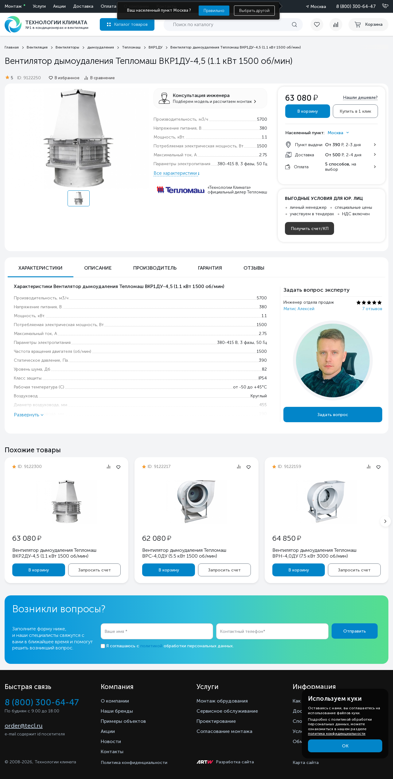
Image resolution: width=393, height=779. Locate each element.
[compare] (335, 24)
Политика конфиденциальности (134, 762)
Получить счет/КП (310, 228)
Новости (111, 741)
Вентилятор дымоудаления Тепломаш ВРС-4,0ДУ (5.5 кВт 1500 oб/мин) (184, 553)
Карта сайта (306, 762)
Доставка (83, 6)
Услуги (39, 6)
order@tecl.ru (24, 725)
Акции (59, 6)
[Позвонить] (381, 6)
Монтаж (13, 6)
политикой (151, 646)
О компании (115, 701)
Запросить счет (94, 570)
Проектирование (216, 721)
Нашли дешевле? (360, 97)
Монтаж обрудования (222, 701)
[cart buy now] (368, 24)
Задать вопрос (332, 414)
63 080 (26, 538)
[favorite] (319, 24)
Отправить (354, 631)
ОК (345, 746)
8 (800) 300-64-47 (356, 6)
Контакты (112, 751)
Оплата (108, 6)
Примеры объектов (123, 721)
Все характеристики (176, 173)
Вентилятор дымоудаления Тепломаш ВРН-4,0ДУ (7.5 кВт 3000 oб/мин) (314, 553)
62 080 (156, 538)
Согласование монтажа (224, 731)
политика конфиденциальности (336, 733)
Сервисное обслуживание (227, 711)
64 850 (286, 538)
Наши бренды (117, 711)
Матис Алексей (298, 308)
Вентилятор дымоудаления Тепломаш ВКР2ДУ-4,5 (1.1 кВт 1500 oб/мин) (54, 553)
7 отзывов (372, 308)
